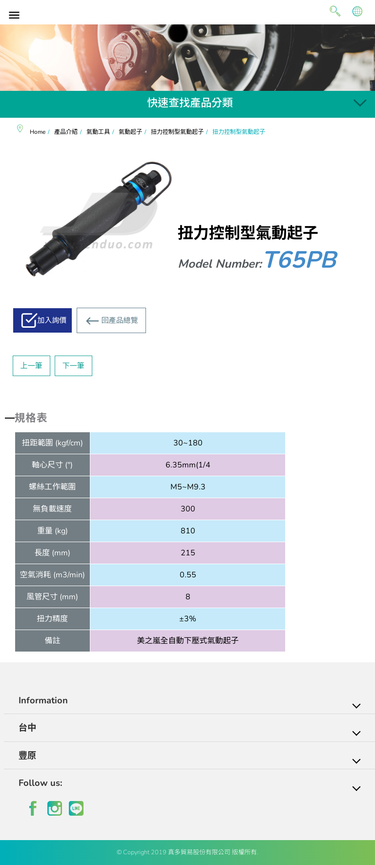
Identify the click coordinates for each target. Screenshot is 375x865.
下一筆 (73, 366)
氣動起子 (130, 132)
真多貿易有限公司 (187, 11)
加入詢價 (52, 320)
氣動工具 (98, 132)
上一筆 (31, 366)
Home (37, 132)
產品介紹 (66, 132)
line (76, 808)
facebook (33, 808)
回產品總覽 (120, 320)
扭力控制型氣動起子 (177, 132)
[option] (187, 57)
